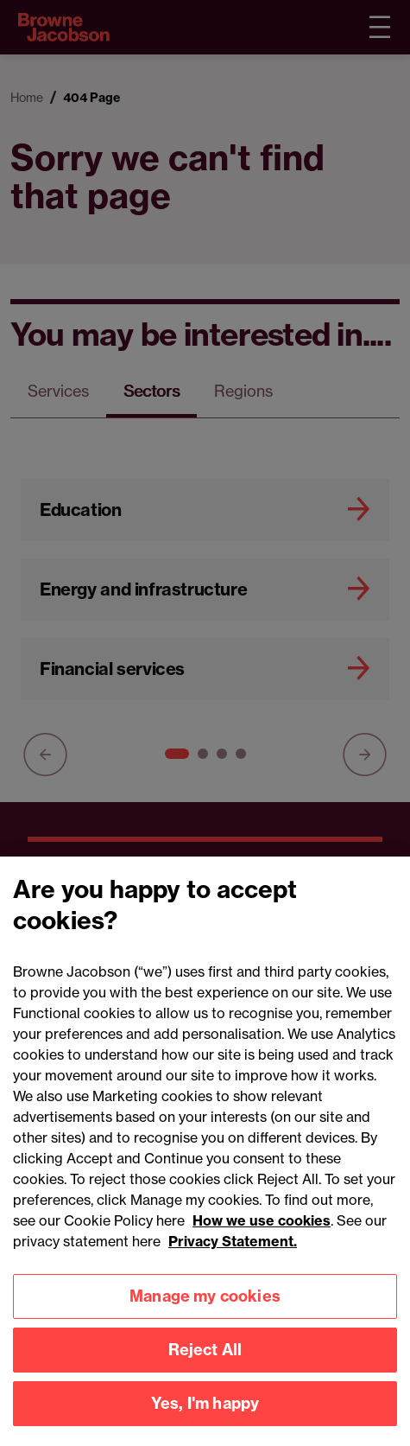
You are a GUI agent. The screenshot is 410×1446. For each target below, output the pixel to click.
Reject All (205, 1359)
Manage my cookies (205, 1305)
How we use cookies (261, 1230)
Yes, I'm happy (205, 1413)
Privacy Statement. (232, 1250)
